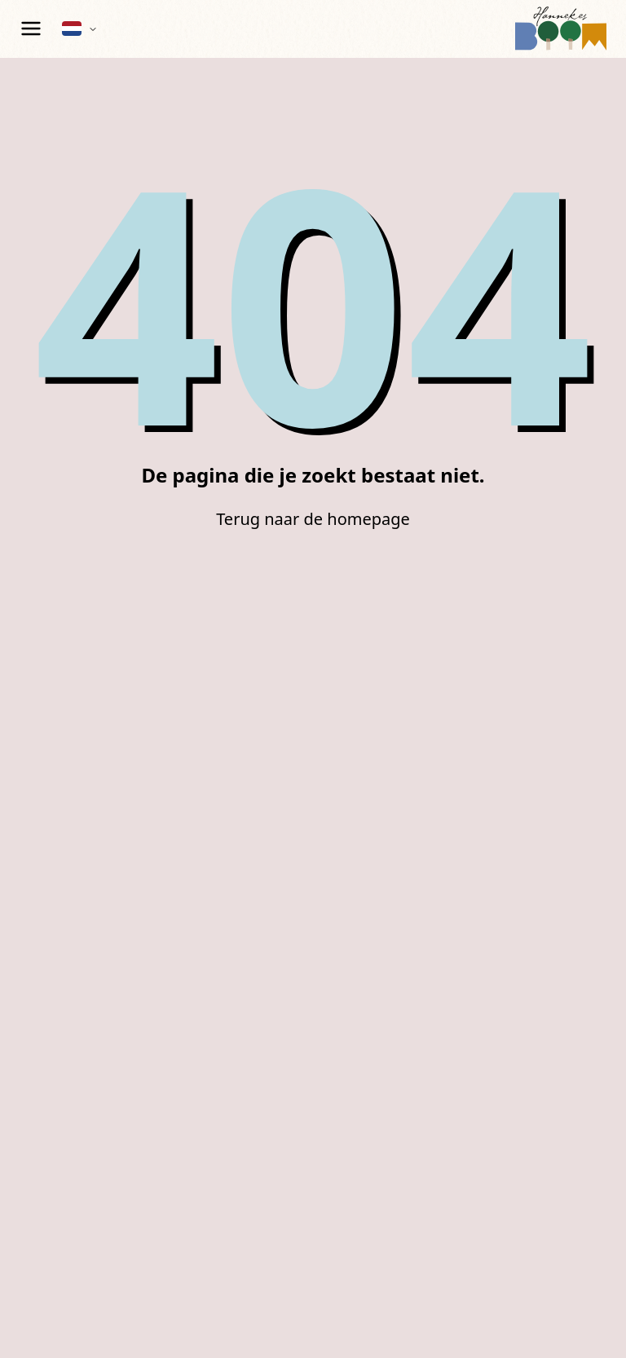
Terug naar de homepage (313, 519)
